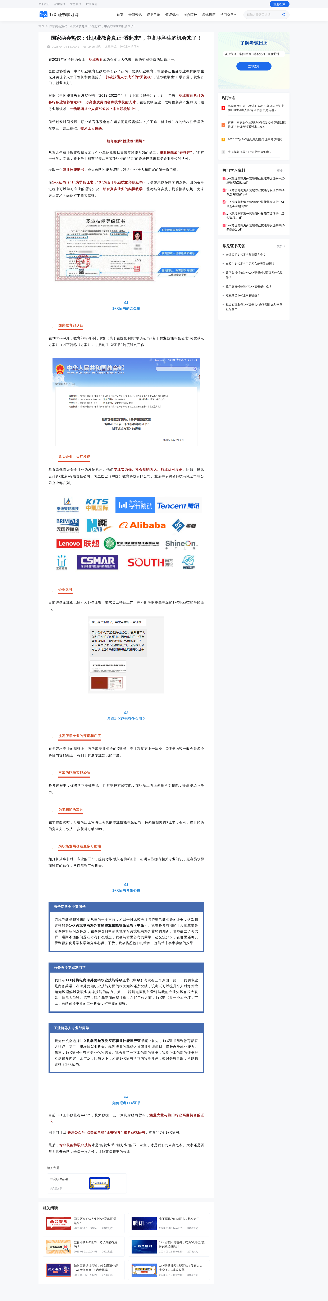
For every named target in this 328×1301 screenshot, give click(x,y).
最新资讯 (135, 15)
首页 (120, 15)
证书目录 (153, 15)
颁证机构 (172, 15)
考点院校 (190, 15)
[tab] (120, 15)
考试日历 (208, 15)
